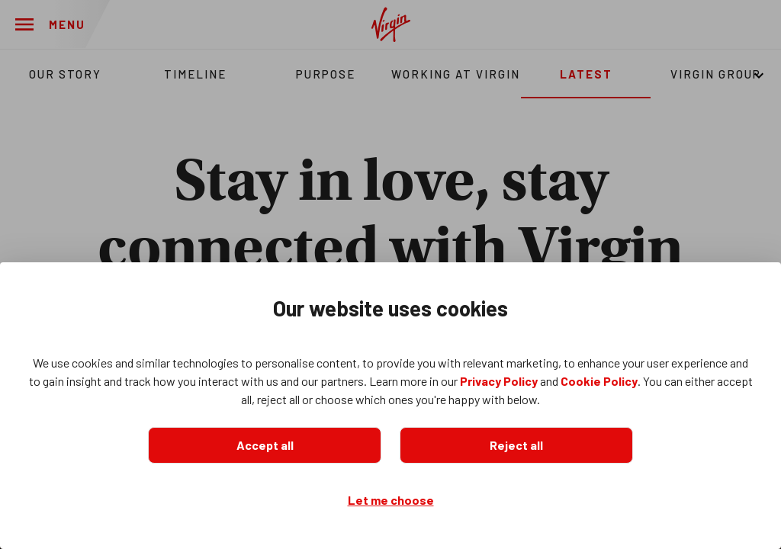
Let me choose (391, 500)
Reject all (516, 445)
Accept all (265, 445)
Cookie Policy (599, 381)
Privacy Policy (499, 381)
